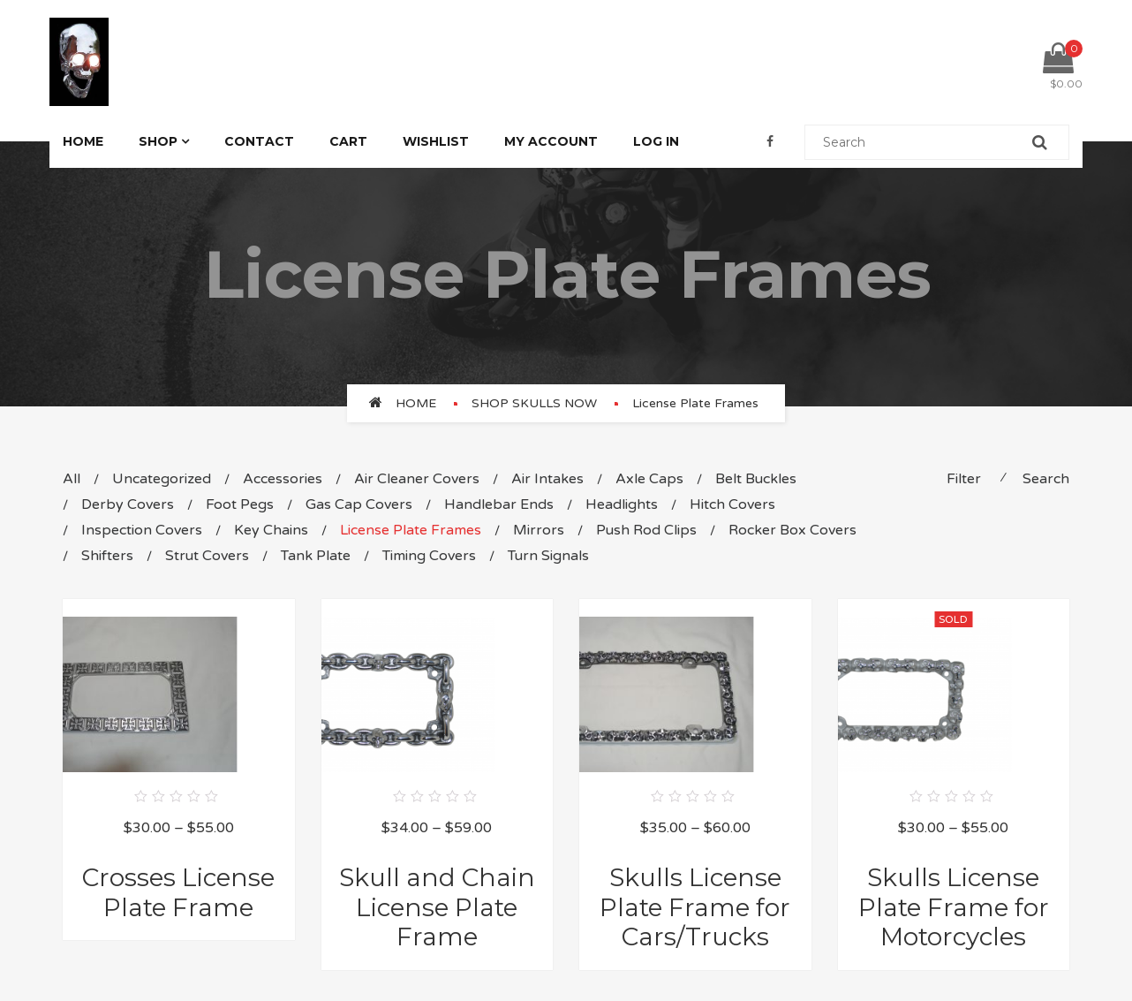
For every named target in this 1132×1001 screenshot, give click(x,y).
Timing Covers (429, 556)
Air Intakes (547, 479)
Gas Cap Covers (359, 504)
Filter (964, 479)
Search (1046, 479)
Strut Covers (207, 556)
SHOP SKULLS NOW (534, 403)
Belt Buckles (755, 479)
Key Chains (271, 530)
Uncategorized (161, 479)
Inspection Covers (141, 530)
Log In (656, 141)
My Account (551, 141)
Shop (158, 141)
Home (83, 141)
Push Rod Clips (646, 530)
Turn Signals (548, 556)
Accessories (282, 479)
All (71, 479)
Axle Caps (649, 479)
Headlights (621, 504)
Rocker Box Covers (792, 530)
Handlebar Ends (499, 504)
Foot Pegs (240, 504)
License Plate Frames (410, 530)
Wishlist (436, 141)
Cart (348, 141)
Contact (259, 141)
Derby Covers (127, 504)
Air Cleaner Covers (416, 479)
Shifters (107, 556)
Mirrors (538, 530)
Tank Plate (316, 556)
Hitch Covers (732, 504)
